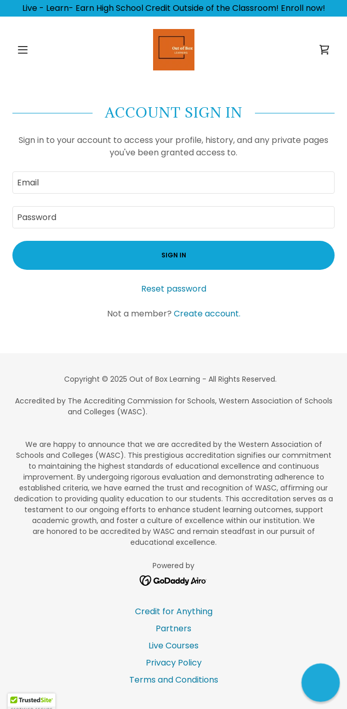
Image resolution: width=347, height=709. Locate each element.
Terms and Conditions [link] (173, 680)
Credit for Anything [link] (174, 611)
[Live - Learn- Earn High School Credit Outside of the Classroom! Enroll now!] (173, 8)
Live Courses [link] (173, 646)
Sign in (173, 255)
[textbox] (173, 182)
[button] (36, 49)
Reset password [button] (173, 289)
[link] (173, 49)
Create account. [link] (207, 314)
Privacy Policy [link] (174, 663)
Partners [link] (173, 628)
